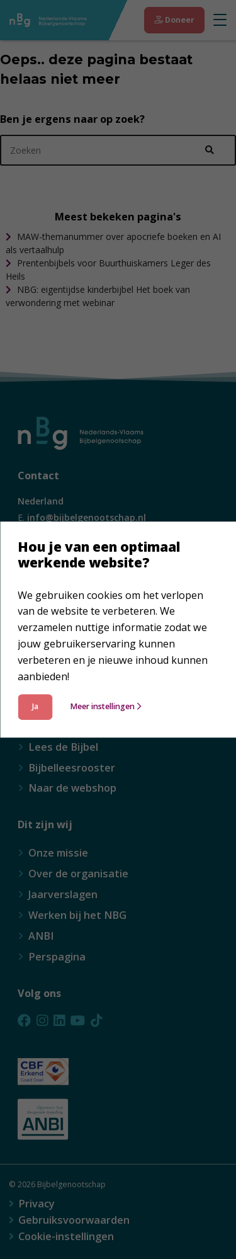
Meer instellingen (105, 707)
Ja (35, 707)
